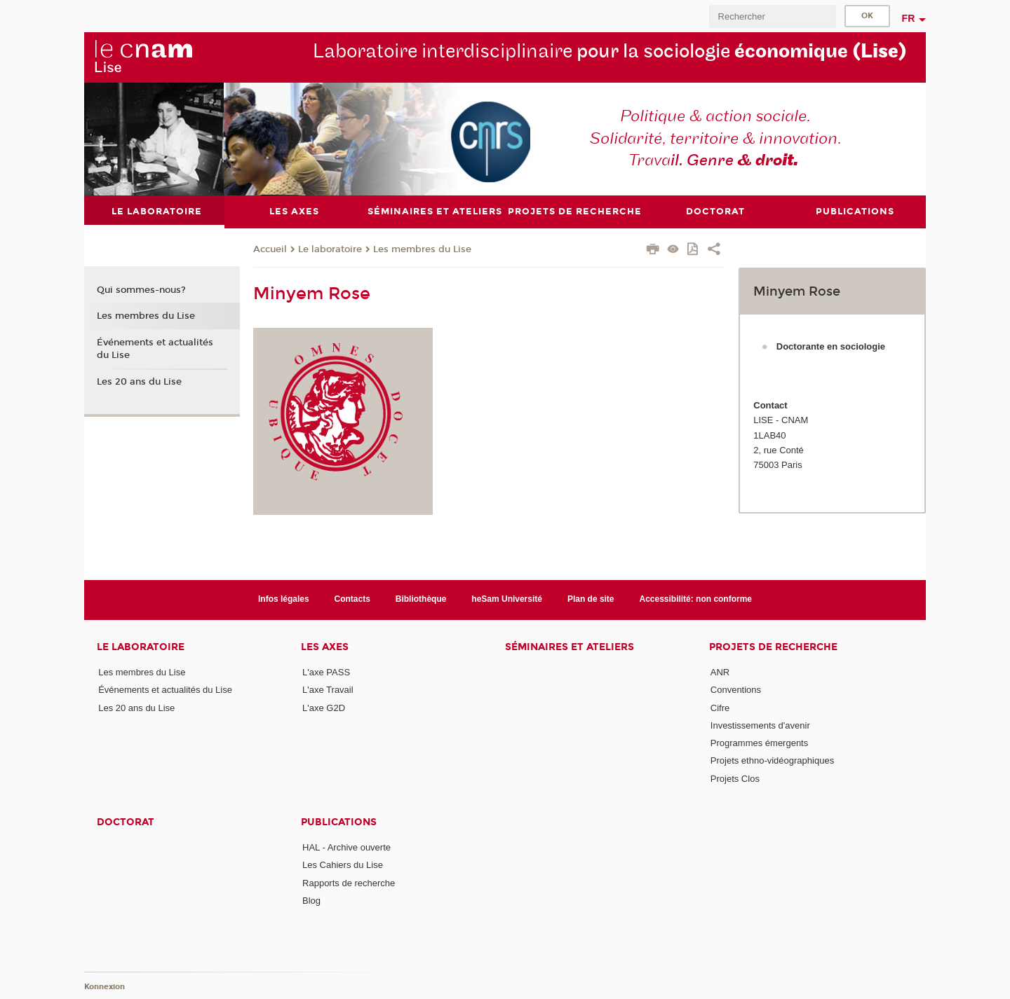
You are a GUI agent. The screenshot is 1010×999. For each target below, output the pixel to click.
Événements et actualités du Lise (155, 349)
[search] (772, 16)
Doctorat (125, 822)
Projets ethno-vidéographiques (772, 760)
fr (908, 18)
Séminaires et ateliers (569, 647)
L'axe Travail (328, 689)
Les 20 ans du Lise (139, 381)
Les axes (325, 647)
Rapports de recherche (348, 883)
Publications (339, 822)
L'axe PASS (326, 672)
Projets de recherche (773, 647)
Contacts (352, 599)
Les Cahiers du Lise (342, 865)
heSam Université (506, 599)
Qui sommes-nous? (141, 290)
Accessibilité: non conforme (696, 599)
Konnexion (104, 986)
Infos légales (283, 599)
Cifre (720, 708)
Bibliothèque (421, 599)
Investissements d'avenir (760, 725)
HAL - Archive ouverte (346, 847)
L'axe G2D (323, 708)
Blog (311, 900)
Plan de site (590, 599)
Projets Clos (735, 778)
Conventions (736, 689)
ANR (720, 672)
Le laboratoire (330, 249)
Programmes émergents (759, 743)
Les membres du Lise (422, 249)
